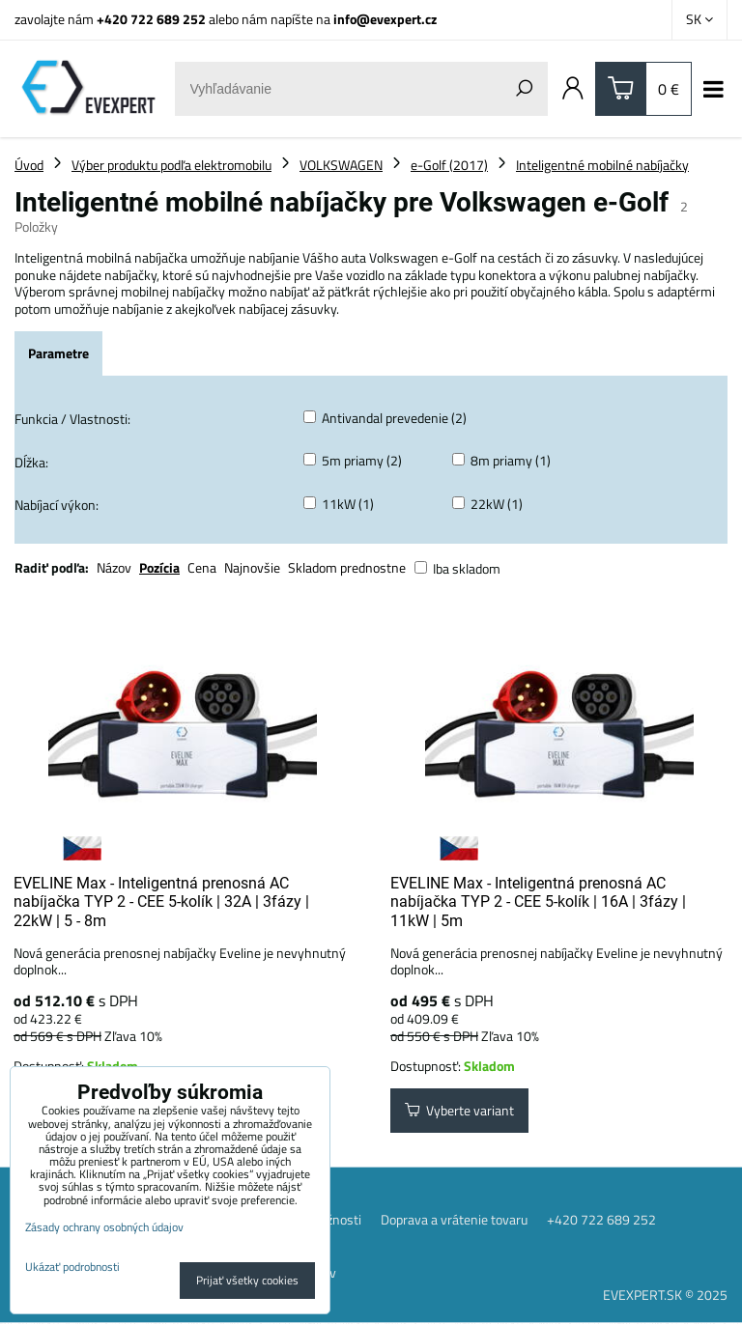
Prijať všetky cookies (247, 1280)
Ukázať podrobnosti (72, 1266)
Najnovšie (252, 567)
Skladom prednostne (347, 567)
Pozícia (159, 567)
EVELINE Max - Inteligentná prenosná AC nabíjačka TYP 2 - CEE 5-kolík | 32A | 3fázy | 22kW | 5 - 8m (161, 902)
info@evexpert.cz (385, 19)
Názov (114, 567)
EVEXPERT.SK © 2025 (665, 1295)
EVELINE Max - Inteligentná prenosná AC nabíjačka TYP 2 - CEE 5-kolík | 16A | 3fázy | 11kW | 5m (538, 902)
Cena (201, 567)
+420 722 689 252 (151, 19)
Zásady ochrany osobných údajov (104, 1227)
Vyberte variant (459, 1111)
